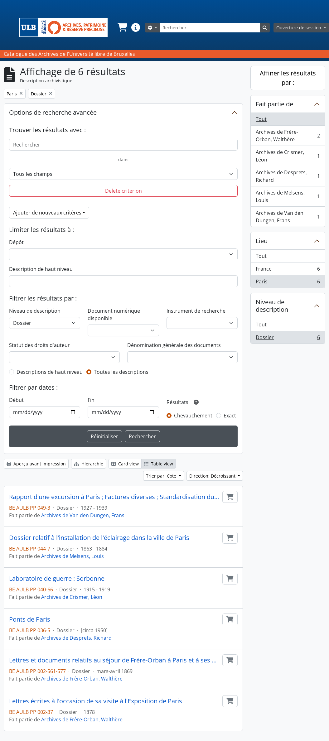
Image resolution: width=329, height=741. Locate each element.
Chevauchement (193, 415)
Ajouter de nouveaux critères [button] (47, 212)
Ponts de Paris (29, 619)
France (287, 270)
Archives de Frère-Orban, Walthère (82, 678)
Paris (287, 283)
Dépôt (16, 242)
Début (16, 400)
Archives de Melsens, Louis (72, 556)
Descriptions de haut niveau (50, 371)
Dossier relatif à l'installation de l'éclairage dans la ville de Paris (99, 537)
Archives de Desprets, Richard (76, 637)
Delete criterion (123, 190)
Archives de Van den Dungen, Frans (82, 515)
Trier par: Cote (161, 476)
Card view (125, 464)
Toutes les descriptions (121, 371)
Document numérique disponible (114, 314)
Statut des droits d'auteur (39, 345)
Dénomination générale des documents (174, 345)
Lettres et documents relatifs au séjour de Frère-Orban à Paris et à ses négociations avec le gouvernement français (114, 660)
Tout (261, 119)
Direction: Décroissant (213, 476)
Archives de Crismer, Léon (71, 597)
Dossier (287, 339)
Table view (158, 464)
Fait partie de (274, 104)
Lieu (262, 241)
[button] (122, 27)
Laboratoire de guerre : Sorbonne (56, 578)
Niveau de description (34, 310)
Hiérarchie (88, 464)
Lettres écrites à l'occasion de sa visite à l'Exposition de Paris (95, 701)
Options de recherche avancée (53, 112)
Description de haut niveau (41, 269)
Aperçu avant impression (36, 464)
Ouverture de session (299, 28)
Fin (91, 400)
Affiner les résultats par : (288, 78)
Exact (230, 415)
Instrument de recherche (196, 310)
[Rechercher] (210, 27)
